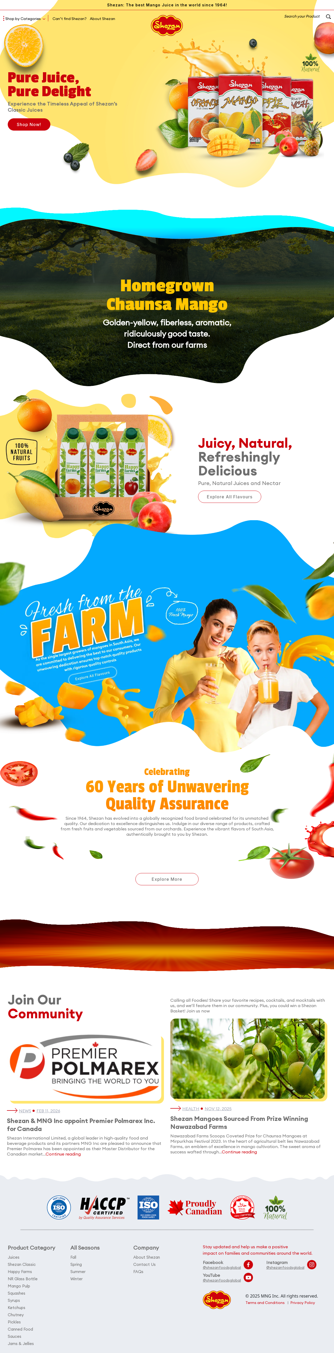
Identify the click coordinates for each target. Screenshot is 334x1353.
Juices (13, 1257)
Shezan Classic (22, 1264)
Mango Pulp (19, 1286)
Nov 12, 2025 (218, 1108)
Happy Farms (20, 1271)
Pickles (14, 1321)
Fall (73, 1257)
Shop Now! (29, 124)
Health (190, 1108)
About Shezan (102, 18)
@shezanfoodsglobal (222, 1267)
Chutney (16, 1314)
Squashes (16, 1293)
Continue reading (63, 1154)
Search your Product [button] (307, 16)
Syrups (14, 1300)
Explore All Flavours (229, 496)
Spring (76, 1264)
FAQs (138, 1271)
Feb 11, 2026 (48, 1110)
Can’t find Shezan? (70, 18)
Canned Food (20, 1329)
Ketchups (16, 1307)
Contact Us (144, 1264)
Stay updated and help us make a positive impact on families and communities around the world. (257, 1250)
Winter (76, 1278)
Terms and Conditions (265, 1302)
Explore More (167, 879)
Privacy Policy (302, 1302)
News (25, 1110)
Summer (78, 1271)
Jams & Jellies (21, 1343)
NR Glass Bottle (23, 1278)
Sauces (14, 1336)
